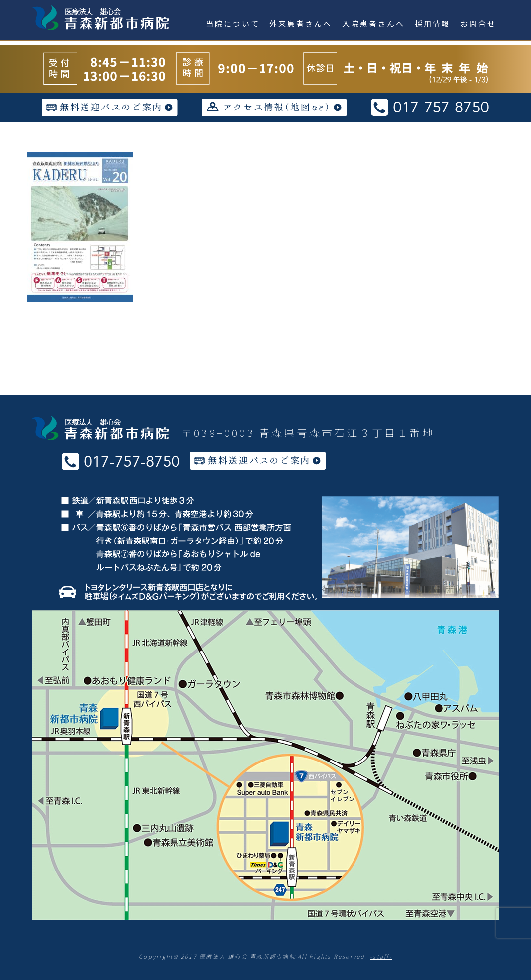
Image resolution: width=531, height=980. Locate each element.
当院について (233, 23)
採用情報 (432, 23)
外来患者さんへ (300, 23)
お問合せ (478, 23)
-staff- (381, 956)
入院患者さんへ (373, 23)
